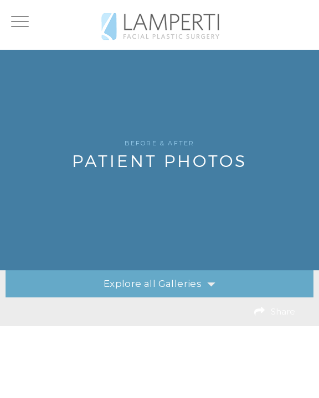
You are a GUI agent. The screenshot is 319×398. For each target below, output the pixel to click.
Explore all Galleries (159, 283)
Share (283, 311)
